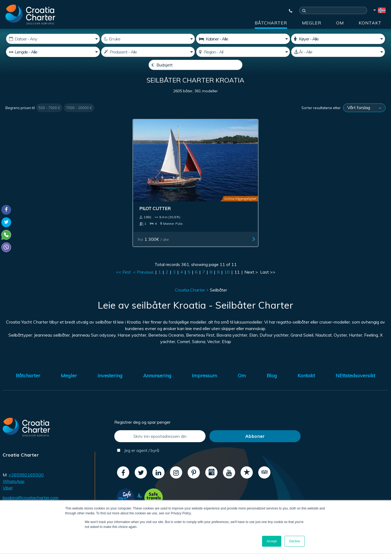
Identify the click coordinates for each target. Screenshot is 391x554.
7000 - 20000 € (79, 121)
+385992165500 (26, 463)
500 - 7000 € (49, 121)
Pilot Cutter (171, 197)
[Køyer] (338, 39)
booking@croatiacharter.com (30, 486)
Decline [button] (294, 541)
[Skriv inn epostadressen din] (160, 424)
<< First (123, 260)
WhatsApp (13, 470)
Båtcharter (271, 23)
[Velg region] (243, 52)
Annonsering (157, 364)
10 (227, 260)
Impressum (204, 364)
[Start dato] (53, 39)
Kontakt (370, 23)
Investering (109, 364)
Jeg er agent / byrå (138, 438)
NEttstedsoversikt (355, 364)
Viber (8, 476)
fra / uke (171, 227)
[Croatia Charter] (30, 14)
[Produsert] (338, 52)
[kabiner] (243, 39)
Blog (272, 364)
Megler (311, 23)
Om (340, 23)
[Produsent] (148, 52)
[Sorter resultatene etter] (364, 120)
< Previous (143, 260)
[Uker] (148, 39)
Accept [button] (272, 541)
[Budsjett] (195, 65)
